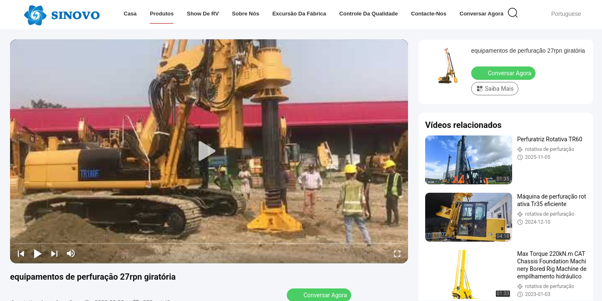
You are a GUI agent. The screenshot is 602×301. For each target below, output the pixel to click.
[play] (209, 151)
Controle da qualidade (368, 13)
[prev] (21, 253)
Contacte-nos (428, 13)
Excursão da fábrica (299, 13)
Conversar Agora (481, 13)
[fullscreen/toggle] (397, 253)
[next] (54, 253)
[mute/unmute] (71, 253)
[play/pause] (37, 253)
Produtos (161, 13)
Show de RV (203, 13)
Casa (130, 13)
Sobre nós (245, 13)
